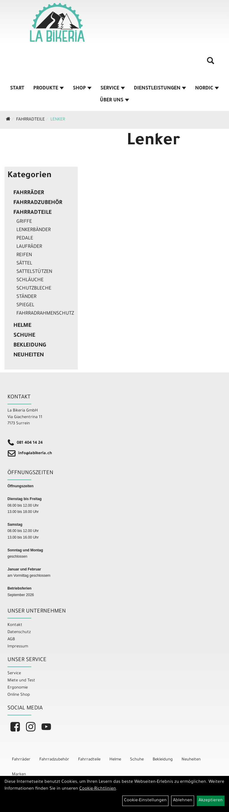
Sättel (24, 263)
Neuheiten (28, 355)
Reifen (24, 255)
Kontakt (14, 625)
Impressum (17, 646)
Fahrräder (28, 193)
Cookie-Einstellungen (145, 800)
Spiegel (25, 305)
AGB (11, 639)
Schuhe (24, 336)
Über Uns (114, 100)
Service (112, 88)
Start (17, 88)
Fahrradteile (30, 119)
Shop (82, 88)
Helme (22, 326)
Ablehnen (182, 800)
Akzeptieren (211, 800)
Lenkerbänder (33, 230)
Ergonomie (17, 688)
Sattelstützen (34, 272)
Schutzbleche (33, 288)
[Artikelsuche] (210, 62)
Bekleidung (29, 346)
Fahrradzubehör (37, 203)
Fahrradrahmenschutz (45, 313)
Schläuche (30, 280)
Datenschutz (19, 632)
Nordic (207, 88)
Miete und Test (21, 680)
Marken (19, 774)
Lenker (57, 119)
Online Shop (18, 695)
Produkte (48, 88)
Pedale (24, 238)
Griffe (24, 222)
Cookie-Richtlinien (97, 789)
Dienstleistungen (160, 88)
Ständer (26, 297)
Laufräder (29, 247)
